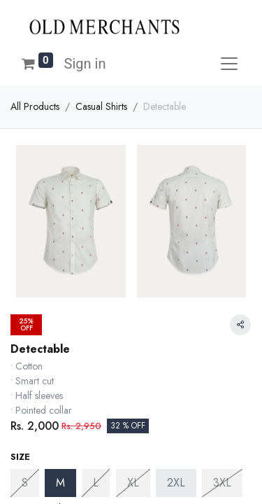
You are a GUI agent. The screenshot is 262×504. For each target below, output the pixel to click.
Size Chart (43, 373)
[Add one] (90, 406)
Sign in (85, 63)
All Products (34, 106)
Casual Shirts (101, 106)
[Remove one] (21, 406)
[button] (131, 447)
